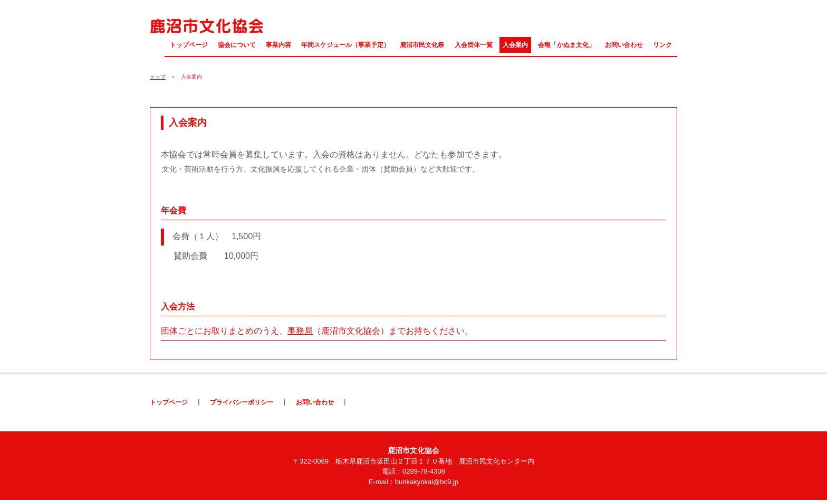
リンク (662, 45)
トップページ (189, 45)
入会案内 (515, 45)
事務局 (300, 330)
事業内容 (278, 45)
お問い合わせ (624, 45)
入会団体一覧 (474, 45)
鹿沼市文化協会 (206, 25)
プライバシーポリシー (241, 402)
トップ (158, 77)
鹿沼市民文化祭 (422, 45)
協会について (237, 45)
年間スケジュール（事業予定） (345, 45)
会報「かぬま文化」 (566, 45)
